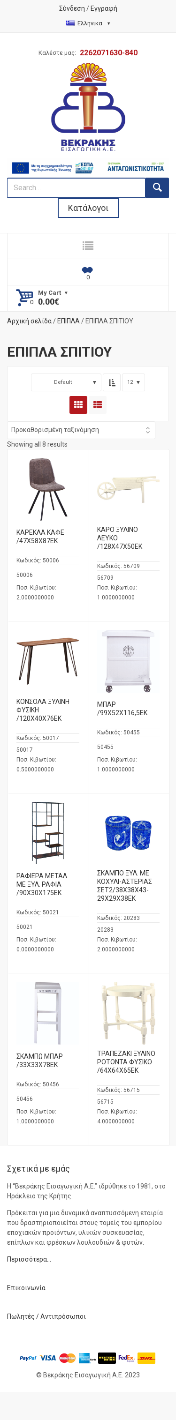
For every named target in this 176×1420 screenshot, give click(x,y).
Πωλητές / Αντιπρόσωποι (46, 1316)
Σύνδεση (72, 8)
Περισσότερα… (29, 1259)
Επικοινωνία (26, 1288)
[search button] (157, 188)
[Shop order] (81, 430)
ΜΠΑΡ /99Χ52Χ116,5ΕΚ (122, 709)
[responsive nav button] (88, 246)
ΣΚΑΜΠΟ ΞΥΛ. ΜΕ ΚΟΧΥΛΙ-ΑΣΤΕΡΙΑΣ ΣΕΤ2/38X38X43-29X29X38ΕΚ (124, 885)
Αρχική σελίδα (29, 321)
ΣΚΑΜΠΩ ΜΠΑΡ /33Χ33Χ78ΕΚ (39, 1061)
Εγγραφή (104, 8)
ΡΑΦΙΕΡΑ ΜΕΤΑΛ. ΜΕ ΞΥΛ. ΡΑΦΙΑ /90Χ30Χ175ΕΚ (42, 884)
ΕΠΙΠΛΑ (68, 321)
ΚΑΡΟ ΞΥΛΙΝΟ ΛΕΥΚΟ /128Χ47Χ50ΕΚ (119, 538)
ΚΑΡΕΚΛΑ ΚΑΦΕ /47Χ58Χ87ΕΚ (40, 537)
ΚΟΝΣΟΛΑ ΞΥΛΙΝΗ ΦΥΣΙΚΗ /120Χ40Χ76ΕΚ (42, 710)
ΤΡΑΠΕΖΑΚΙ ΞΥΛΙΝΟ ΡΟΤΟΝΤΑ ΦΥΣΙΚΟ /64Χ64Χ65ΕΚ (126, 1062)
